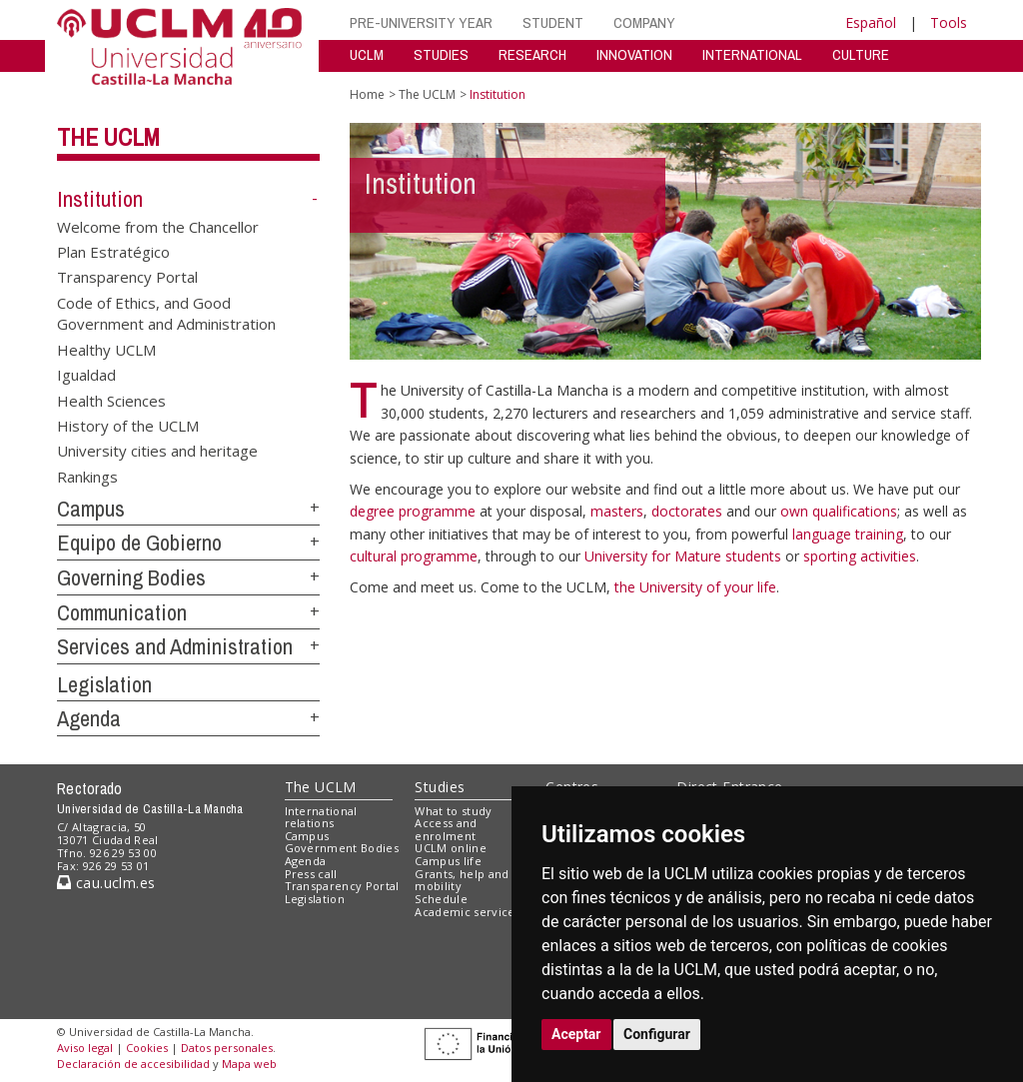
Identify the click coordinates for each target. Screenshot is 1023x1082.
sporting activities (859, 555)
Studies (440, 786)
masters (616, 511)
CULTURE (860, 54)
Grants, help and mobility (462, 880)
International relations (321, 817)
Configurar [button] (656, 1034)
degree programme (415, 511)
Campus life (448, 860)
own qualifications (838, 511)
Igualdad (86, 375)
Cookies (147, 1047)
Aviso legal (85, 1047)
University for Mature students (684, 555)
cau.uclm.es (106, 882)
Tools (948, 22)
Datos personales (227, 1047)
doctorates (688, 511)
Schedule (441, 898)
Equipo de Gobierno (139, 542)
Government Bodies (342, 847)
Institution (100, 199)
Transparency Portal (127, 277)
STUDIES (441, 54)
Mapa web (249, 1063)
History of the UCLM (128, 425)
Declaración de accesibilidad (133, 1063)
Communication (122, 612)
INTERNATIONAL (752, 54)
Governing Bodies (131, 577)
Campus (91, 509)
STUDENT (552, 22)
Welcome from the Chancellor (158, 226)
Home (367, 94)
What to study (453, 810)
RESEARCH (532, 54)
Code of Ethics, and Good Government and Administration (166, 312)
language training (847, 534)
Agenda (89, 718)
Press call (311, 873)
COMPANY (644, 22)
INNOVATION (634, 54)
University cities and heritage (157, 451)
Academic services (467, 911)
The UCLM (108, 137)
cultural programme (414, 555)
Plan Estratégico (113, 252)
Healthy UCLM (106, 349)
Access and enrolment (446, 829)
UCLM (367, 54)
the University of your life (695, 586)
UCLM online (451, 847)
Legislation (104, 684)
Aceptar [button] (576, 1034)
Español (870, 22)
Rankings (87, 476)
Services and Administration (175, 646)
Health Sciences (111, 400)
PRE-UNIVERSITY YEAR (421, 22)
